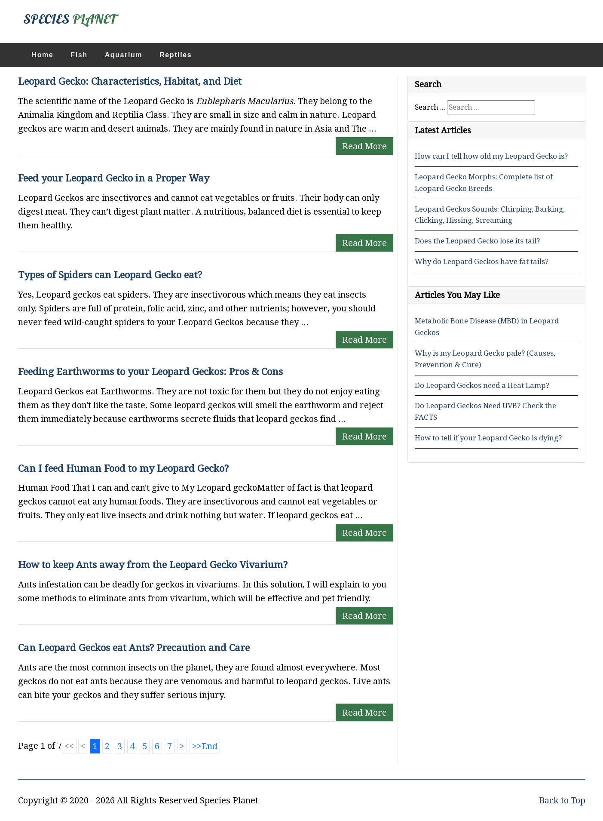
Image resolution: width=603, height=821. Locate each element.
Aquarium (123, 54)
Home (43, 54)
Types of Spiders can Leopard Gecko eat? (110, 274)
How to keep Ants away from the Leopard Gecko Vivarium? (153, 564)
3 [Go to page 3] (119, 746)
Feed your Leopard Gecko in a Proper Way (113, 178)
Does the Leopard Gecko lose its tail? (477, 241)
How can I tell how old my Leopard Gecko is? (491, 156)
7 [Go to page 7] (169, 746)
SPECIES (69, 19)
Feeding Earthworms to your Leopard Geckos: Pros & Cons (150, 371)
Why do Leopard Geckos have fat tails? (481, 261)
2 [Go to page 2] (107, 746)
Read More (364, 146)
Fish (78, 54)
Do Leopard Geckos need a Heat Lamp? (482, 385)
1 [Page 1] (94, 746)
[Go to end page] (205, 746)
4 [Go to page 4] (132, 746)
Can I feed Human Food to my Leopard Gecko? (123, 468)
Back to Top (562, 800)
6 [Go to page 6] (157, 746)
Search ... (430, 107)
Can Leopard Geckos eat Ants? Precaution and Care (134, 647)
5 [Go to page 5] (144, 746)
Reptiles (175, 54)
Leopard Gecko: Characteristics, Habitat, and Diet (130, 81)
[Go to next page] (182, 746)
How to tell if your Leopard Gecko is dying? (488, 438)
